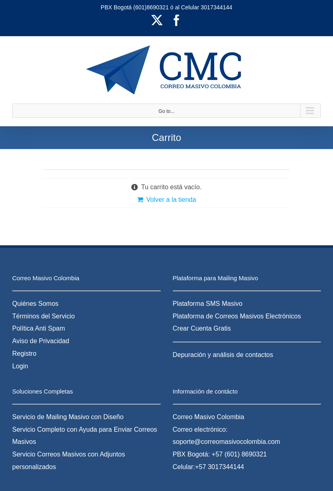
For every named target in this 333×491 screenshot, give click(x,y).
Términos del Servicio (43, 316)
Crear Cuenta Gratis (202, 328)
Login (20, 366)
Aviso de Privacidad (40, 340)
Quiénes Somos (35, 303)
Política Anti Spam (38, 328)
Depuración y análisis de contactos (223, 354)
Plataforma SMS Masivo (208, 303)
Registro (24, 353)
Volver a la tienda (171, 199)
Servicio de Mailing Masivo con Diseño (68, 416)
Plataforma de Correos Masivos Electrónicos (237, 316)
